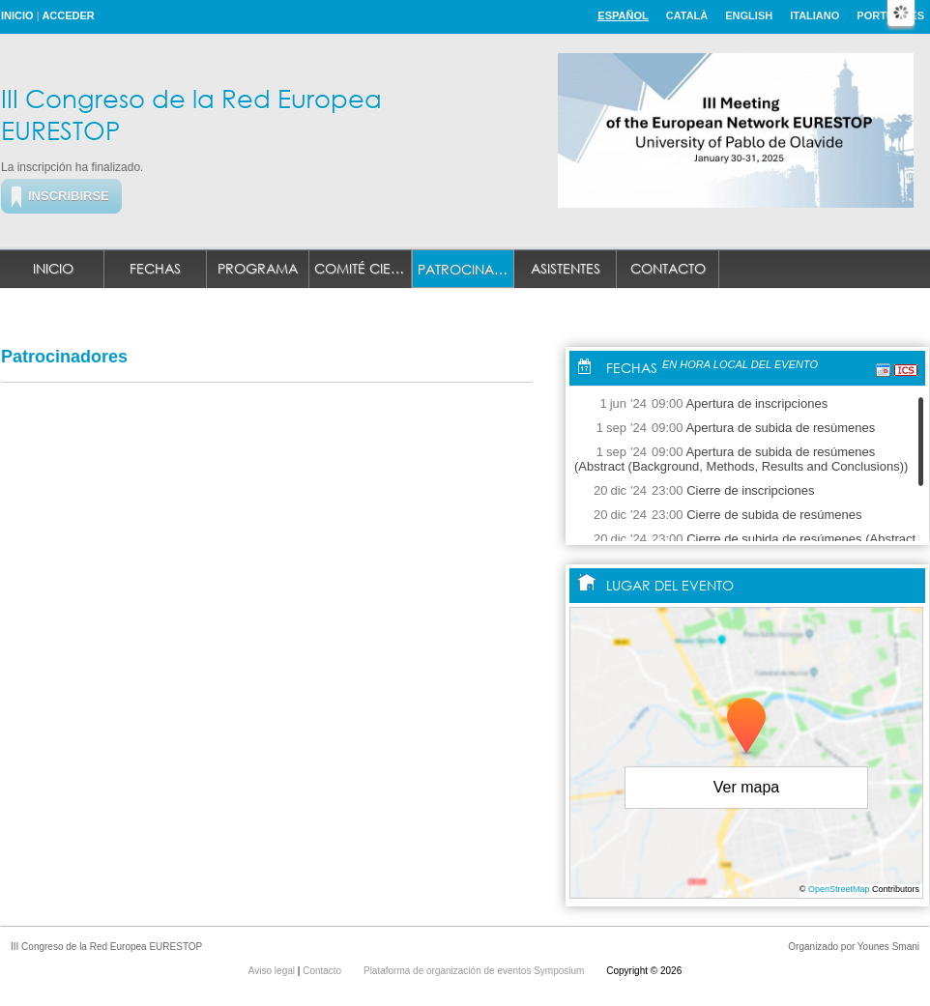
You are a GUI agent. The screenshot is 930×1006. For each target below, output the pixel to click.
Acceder (68, 15)
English (748, 15)
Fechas (155, 268)
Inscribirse (68, 195)
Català (687, 15)
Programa (258, 268)
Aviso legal (273, 970)
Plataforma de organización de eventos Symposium (475, 970)
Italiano (814, 15)
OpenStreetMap (839, 889)
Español (622, 15)
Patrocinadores (466, 269)
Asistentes (565, 268)
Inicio (17, 15)
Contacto (668, 268)
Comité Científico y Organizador (363, 268)
